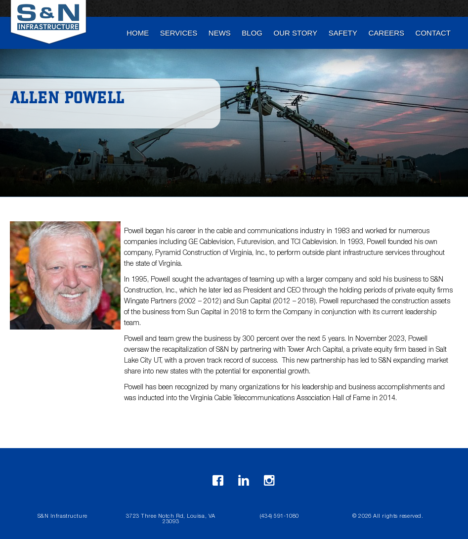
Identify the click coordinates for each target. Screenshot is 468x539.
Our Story (296, 33)
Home (138, 33)
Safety (343, 33)
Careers (387, 33)
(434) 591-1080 (279, 516)
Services (179, 33)
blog (252, 33)
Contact (433, 33)
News (220, 33)
